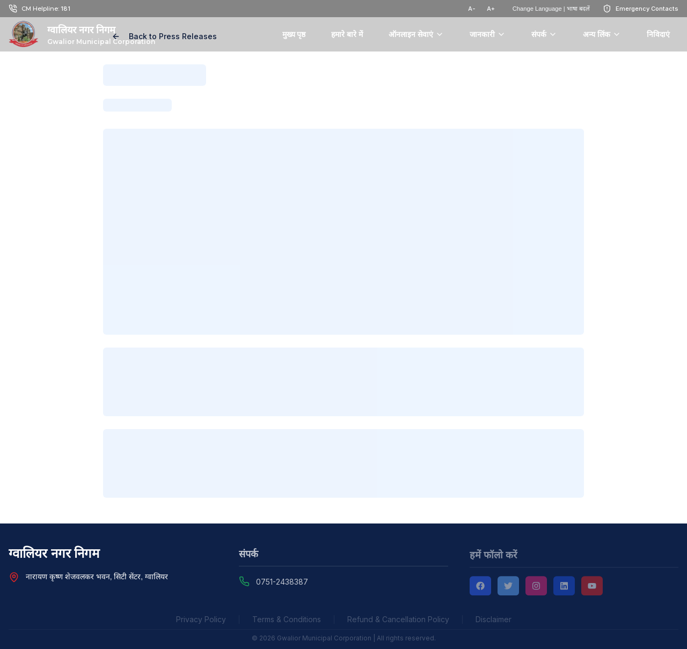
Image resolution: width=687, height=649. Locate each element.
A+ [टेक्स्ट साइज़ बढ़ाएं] (491, 8)
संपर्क (544, 34)
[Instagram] (536, 588)
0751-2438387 (282, 583)
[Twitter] (508, 588)
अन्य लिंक (602, 34)
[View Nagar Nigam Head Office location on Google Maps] (14, 578)
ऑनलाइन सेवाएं (416, 34)
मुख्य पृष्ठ (294, 34)
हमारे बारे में (347, 34)
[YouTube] (592, 588)
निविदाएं (658, 34)
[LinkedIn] (564, 588)
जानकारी (488, 34)
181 (65, 8)
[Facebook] (480, 588)
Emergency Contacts (647, 8)
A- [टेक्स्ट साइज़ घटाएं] (472, 8)
